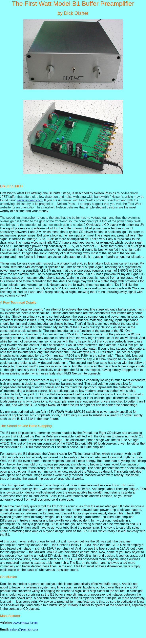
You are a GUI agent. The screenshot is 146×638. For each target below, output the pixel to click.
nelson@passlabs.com (24, 629)
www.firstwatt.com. (30, 200)
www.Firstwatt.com (25, 622)
